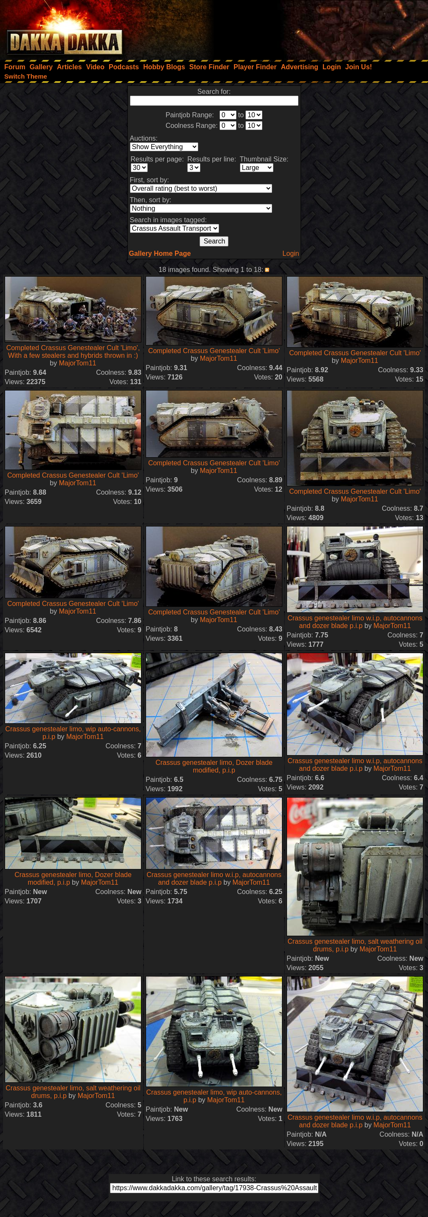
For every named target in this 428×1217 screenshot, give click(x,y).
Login (290, 253)
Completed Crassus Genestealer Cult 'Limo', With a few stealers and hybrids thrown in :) (73, 351)
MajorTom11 (77, 363)
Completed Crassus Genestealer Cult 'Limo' (214, 350)
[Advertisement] (313, 27)
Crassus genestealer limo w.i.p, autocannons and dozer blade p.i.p (354, 621)
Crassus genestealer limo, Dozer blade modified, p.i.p (214, 766)
